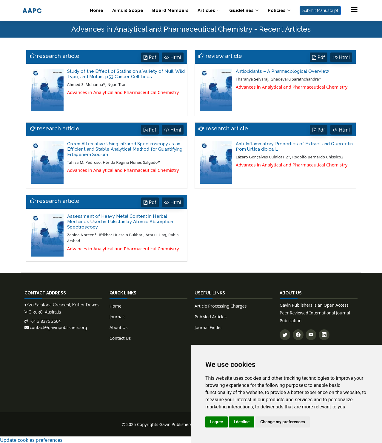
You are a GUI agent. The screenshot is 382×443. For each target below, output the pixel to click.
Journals (118, 316)
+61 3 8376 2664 (42, 320)
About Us (118, 327)
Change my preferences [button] (282, 421)
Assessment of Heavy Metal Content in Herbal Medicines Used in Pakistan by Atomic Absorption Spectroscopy (120, 221)
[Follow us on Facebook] (298, 334)
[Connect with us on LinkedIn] (324, 334)
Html (172, 57)
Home (96, 10)
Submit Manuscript (320, 10)
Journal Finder (208, 327)
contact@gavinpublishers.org (55, 327)
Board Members (170, 10)
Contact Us (120, 337)
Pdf (149, 57)
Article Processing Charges (221, 305)
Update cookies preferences (31, 439)
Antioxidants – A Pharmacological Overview (282, 71)
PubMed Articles (211, 316)
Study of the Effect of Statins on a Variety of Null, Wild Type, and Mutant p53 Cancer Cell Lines (126, 73)
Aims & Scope (127, 10)
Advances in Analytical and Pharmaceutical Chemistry (123, 92)
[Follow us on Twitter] (285, 334)
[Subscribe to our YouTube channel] (311, 334)
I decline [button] (241, 421)
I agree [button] (216, 421)
